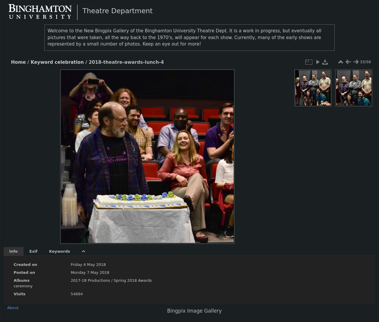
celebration (69, 62)
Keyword (42, 62)
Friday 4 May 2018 (88, 264)
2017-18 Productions (90, 280)
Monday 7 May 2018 (90, 272)
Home (18, 62)
